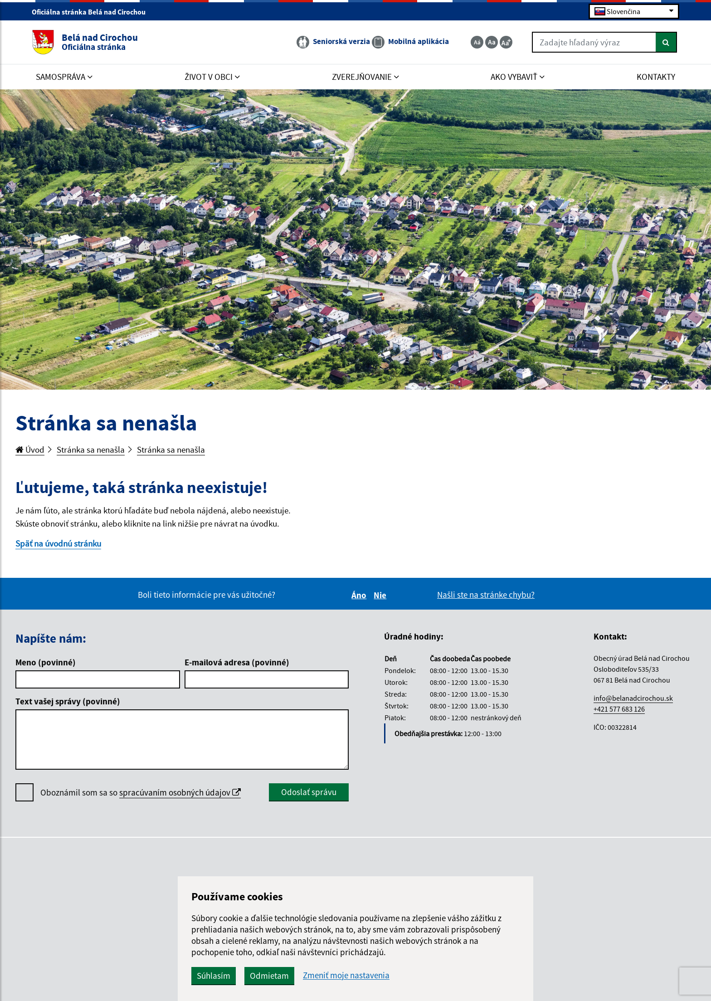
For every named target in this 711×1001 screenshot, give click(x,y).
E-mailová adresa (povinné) (237, 662)
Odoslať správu (308, 791)
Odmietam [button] (269, 975)
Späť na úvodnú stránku (58, 543)
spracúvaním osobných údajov (180, 792)
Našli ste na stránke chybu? (486, 594)
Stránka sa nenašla (91, 449)
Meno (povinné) (45, 662)
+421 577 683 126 (619, 708)
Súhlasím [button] (213, 975)
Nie (381, 595)
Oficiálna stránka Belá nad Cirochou (92, 11)
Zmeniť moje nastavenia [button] (346, 975)
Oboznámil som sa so (140, 792)
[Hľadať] (666, 42)
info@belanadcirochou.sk (633, 698)
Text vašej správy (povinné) (67, 701)
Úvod (29, 449)
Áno (360, 595)
